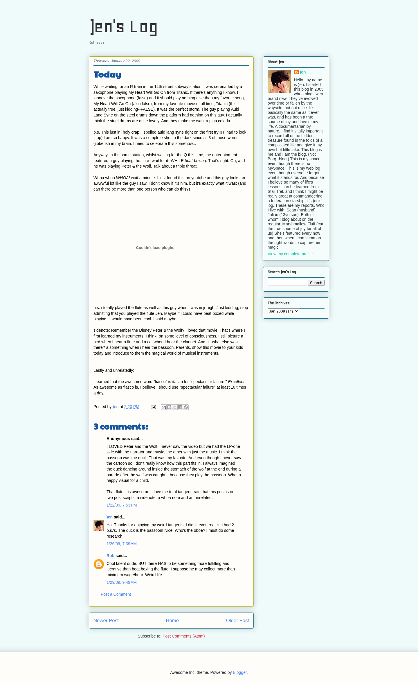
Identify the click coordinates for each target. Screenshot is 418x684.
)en (110, 517)
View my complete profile (290, 254)
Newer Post (106, 620)
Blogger (239, 672)
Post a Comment (116, 594)
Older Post (237, 620)
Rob (110, 555)
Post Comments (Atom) (184, 636)
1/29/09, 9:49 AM (122, 582)
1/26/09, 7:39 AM (122, 543)
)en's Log (123, 26)
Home (172, 620)
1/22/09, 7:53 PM (122, 505)
